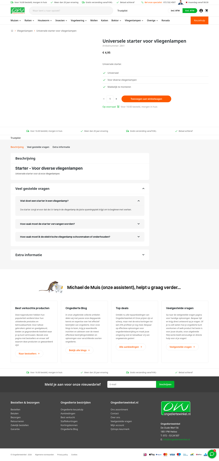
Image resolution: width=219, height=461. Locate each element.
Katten (104, 20)
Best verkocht (68, 417)
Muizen (16, 20)
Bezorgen (16, 417)
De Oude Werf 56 (169, 427)
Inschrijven (165, 384)
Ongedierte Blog (69, 429)
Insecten (61, 20)
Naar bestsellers (29, 353)
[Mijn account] (201, 10)
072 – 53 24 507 (171, 435)
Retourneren (17, 421)
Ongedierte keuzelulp (72, 409)
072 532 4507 (169, 2)
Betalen (15, 413)
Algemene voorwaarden (44, 454)
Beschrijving (17, 147)
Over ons (115, 417)
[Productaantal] (110, 99)
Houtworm (45, 20)
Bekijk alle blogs (79, 350)
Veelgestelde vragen (182, 346)
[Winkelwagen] (206, 10)
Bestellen (15, 409)
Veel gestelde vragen (38, 147)
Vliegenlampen (134, 20)
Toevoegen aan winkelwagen (146, 98)
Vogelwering (79, 20)
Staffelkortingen (69, 421)
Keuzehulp (199, 20)
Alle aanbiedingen (130, 346)
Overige (152, 20)
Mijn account (117, 425)
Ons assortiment (119, 409)
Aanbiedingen (68, 413)
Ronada (166, 20)
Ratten (29, 20)
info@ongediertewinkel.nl (176, 439)
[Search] (71, 11)
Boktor (116, 20)
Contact (115, 413)
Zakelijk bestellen (20, 425)
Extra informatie (61, 147)
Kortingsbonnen (69, 425)
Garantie (15, 429)
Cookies (74, 454)
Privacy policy (62, 454)
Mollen (94, 20)
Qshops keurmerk (120, 429)
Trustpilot (122, 10)
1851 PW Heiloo (169, 431)
